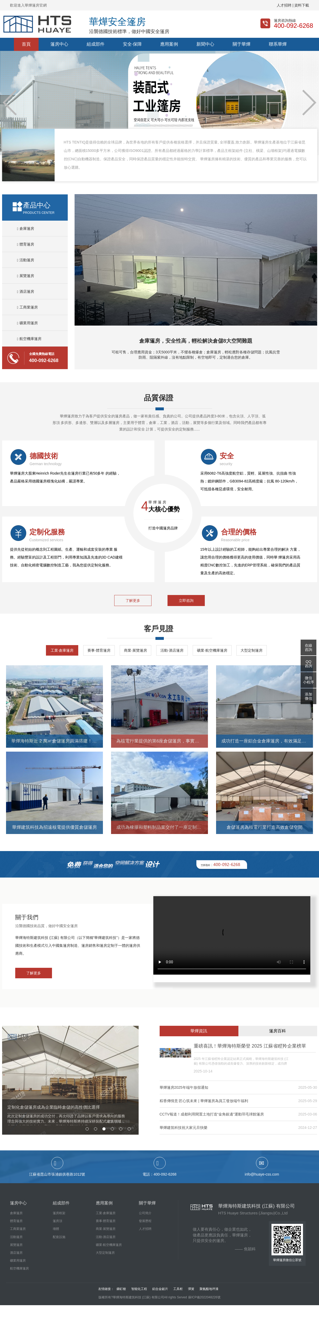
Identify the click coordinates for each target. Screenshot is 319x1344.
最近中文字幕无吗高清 (18, 1308)
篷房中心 (59, 44)
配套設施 (59, 1237)
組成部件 (95, 44)
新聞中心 (205, 44)
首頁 (26, 44)
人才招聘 (145, 1229)
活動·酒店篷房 (172, 650)
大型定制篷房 (251, 650)
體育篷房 (25, 244)
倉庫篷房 (25, 228)
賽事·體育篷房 (99, 650)
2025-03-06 (307, 1114)
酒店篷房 (25, 291)
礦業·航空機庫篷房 (212, 650)
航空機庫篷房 (29, 339)
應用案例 (169, 44)
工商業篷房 (27, 307)
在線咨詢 (308, 647)
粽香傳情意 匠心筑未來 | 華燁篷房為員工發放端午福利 (204, 1101)
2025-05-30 (307, 1087)
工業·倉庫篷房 (62, 650)
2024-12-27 (307, 1127)
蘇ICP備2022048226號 (204, 1297)
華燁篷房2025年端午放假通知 (184, 1087)
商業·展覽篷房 (135, 650)
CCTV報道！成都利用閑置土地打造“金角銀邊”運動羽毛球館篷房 (212, 1114)
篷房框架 (59, 1213)
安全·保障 (132, 44)
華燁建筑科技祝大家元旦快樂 (183, 1127)
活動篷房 (25, 260)
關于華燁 (241, 44)
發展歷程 (145, 1221)
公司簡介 (145, 1213)
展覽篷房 (25, 276)
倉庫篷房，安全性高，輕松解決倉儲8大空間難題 (195, 341)
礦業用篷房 (27, 323)
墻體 (56, 1229)
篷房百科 (277, 1031)
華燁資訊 (198, 1031)
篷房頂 (57, 1221)
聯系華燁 (278, 44)
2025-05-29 (307, 1101)
